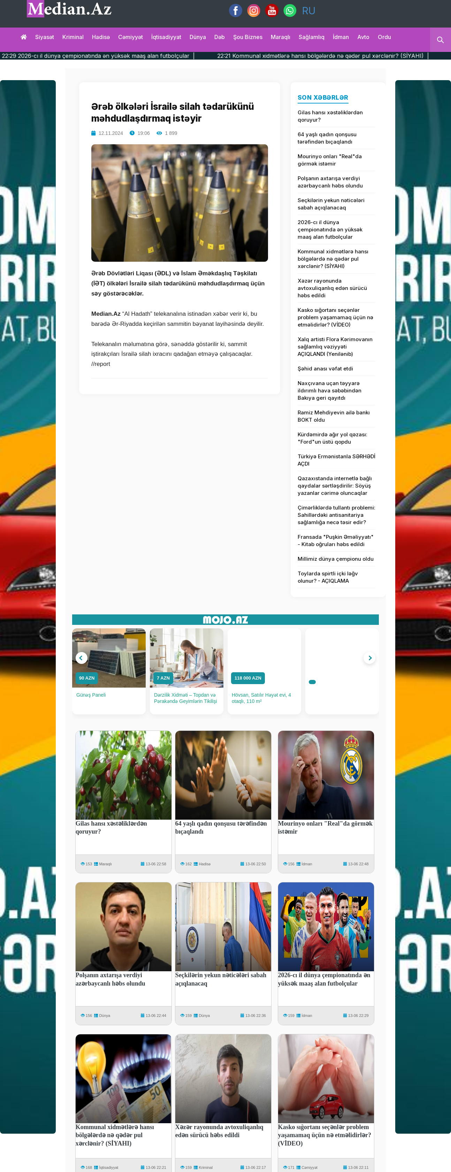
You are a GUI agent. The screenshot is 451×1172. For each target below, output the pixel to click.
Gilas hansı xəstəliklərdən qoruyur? (330, 116)
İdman (341, 36)
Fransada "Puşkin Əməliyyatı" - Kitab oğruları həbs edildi (336, 540)
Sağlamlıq (311, 36)
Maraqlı (280, 36)
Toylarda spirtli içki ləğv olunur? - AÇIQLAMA (328, 577)
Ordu (384, 36)
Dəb (219, 36)
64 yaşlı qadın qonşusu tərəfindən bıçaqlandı (327, 138)
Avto (363, 36)
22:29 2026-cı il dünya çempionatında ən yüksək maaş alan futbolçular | (260, 55)
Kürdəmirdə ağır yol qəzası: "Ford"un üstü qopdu (332, 438)
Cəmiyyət (130, 36)
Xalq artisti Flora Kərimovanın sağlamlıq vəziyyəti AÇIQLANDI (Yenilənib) (335, 346)
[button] (81, 658)
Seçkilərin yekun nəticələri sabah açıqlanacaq (331, 204)
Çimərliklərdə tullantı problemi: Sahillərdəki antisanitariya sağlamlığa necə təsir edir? (336, 515)
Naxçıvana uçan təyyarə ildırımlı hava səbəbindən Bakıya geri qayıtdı (329, 390)
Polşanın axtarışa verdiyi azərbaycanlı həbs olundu (330, 182)
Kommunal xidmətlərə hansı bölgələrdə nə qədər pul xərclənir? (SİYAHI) (333, 258)
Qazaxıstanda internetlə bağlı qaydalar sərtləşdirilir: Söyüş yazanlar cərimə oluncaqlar (335, 485)
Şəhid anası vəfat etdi (325, 368)
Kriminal (73, 36)
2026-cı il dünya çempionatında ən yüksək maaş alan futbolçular (330, 229)
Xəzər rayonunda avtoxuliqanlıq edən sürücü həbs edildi (332, 288)
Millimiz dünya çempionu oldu (336, 559)
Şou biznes (247, 36)
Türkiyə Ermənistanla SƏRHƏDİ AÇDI (336, 460)
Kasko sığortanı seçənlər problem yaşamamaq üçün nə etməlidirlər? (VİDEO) (335, 317)
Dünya (198, 36)
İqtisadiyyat (166, 36)
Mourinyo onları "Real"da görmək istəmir (330, 160)
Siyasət (44, 36)
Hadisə (101, 36)
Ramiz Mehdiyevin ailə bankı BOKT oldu (334, 416)
